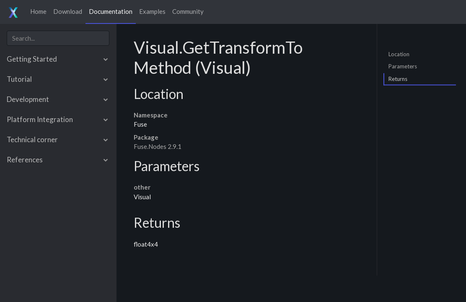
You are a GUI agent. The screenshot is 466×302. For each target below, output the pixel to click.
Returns (397, 78)
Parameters (402, 66)
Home (38, 11)
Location (398, 53)
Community (188, 11)
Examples (152, 11)
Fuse (140, 124)
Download (67, 11)
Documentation (110, 11)
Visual (142, 196)
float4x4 (146, 244)
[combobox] (58, 38)
